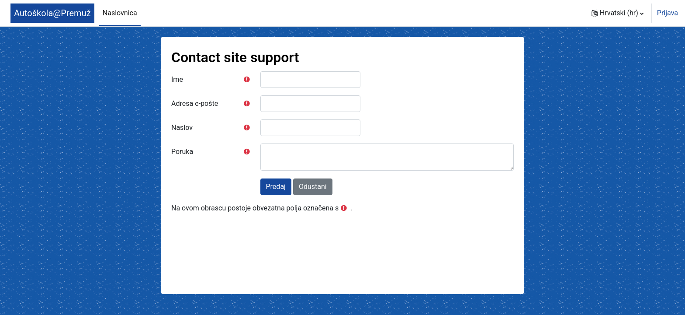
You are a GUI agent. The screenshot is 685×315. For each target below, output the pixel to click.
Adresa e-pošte (194, 103)
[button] (617, 13)
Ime (177, 79)
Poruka (182, 151)
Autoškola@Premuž (52, 13)
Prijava (667, 13)
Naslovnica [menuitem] (120, 13)
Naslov (182, 127)
